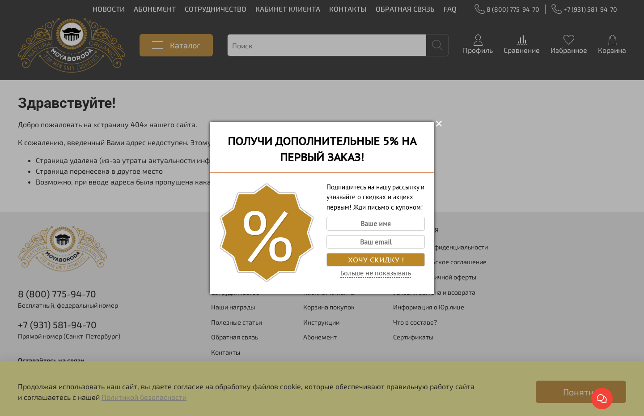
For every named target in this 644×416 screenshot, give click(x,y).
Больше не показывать (375, 273)
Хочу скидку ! (376, 259)
